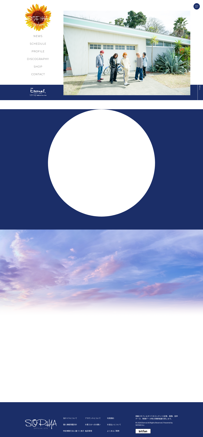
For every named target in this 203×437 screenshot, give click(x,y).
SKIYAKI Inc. (140, 423)
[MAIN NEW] (126, 52)
